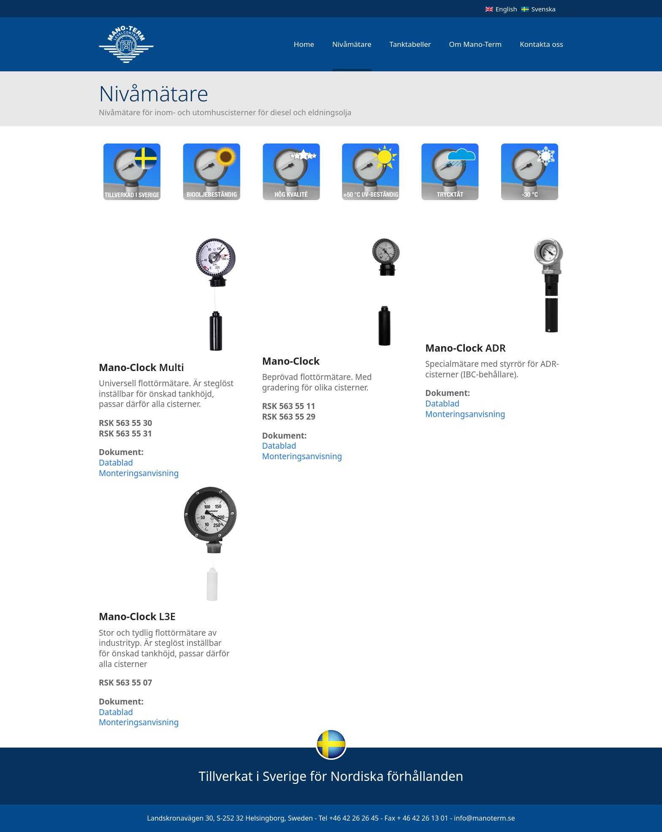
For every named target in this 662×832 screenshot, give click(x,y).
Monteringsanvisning (139, 473)
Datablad (116, 462)
